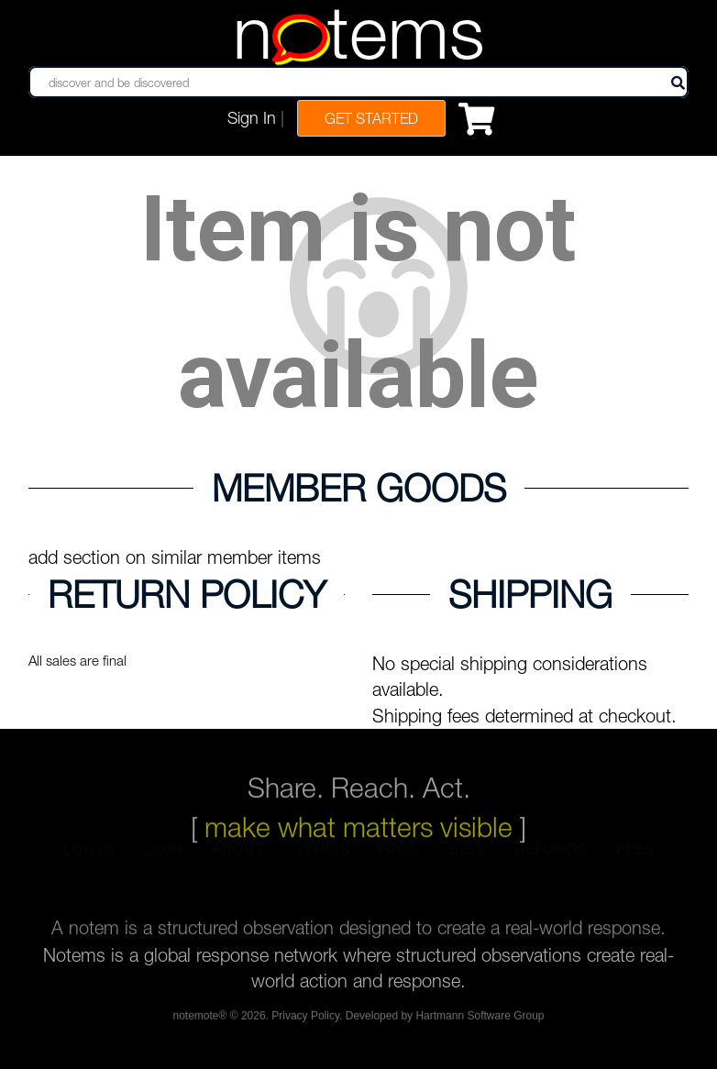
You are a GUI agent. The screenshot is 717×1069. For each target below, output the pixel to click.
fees (635, 857)
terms (322, 857)
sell (467, 857)
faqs (399, 857)
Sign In (251, 117)
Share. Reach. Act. (359, 768)
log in (89, 857)
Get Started (371, 118)
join (163, 857)
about (238, 857)
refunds (551, 857)
